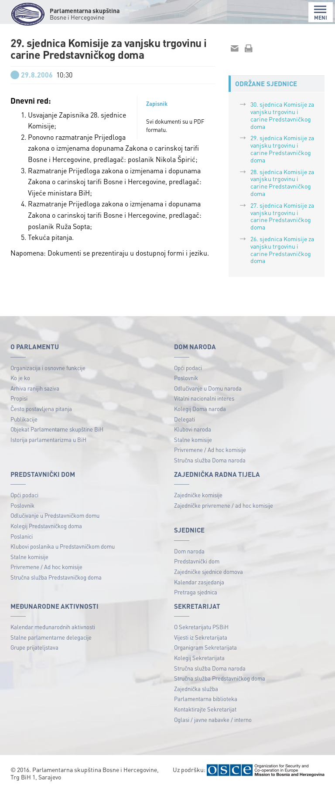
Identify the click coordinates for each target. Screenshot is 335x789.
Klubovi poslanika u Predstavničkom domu (62, 546)
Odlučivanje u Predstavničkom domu (54, 515)
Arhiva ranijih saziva (34, 388)
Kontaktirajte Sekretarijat (205, 709)
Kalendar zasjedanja (199, 582)
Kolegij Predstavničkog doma (46, 525)
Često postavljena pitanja (41, 408)
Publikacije (24, 419)
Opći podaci (188, 367)
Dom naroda (189, 551)
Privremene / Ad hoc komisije (210, 449)
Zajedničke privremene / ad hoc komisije (223, 505)
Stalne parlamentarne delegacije (51, 637)
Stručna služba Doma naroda (210, 460)
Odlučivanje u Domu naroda (208, 388)
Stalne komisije (193, 439)
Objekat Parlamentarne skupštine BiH (56, 429)
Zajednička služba (196, 688)
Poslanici (21, 536)
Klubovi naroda (192, 429)
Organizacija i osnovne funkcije (47, 367)
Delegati (184, 419)
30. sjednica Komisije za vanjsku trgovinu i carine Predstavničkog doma (282, 115)
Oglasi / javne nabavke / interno (213, 719)
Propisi (18, 398)
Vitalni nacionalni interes (204, 398)
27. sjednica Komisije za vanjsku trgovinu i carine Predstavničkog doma (282, 216)
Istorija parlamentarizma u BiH (48, 439)
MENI (320, 12)
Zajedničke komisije (198, 495)
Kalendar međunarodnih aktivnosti (52, 627)
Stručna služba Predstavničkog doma (56, 577)
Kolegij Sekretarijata (199, 657)
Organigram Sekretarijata (205, 647)
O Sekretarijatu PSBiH (201, 627)
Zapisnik (157, 103)
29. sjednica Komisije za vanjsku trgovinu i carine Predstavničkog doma (282, 148)
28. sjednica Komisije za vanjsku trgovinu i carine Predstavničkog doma (282, 182)
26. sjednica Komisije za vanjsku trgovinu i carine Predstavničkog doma (282, 249)
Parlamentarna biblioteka (205, 698)
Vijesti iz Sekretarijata (200, 637)
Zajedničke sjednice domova (208, 571)
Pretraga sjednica (195, 592)
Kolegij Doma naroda (200, 408)
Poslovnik (186, 377)
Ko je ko (20, 377)
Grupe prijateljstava (34, 647)
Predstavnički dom (196, 561)
